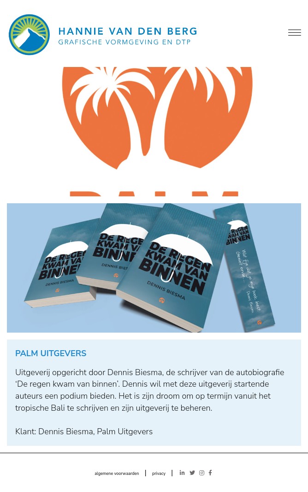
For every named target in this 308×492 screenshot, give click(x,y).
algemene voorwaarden (117, 473)
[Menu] (294, 33)
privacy (159, 473)
